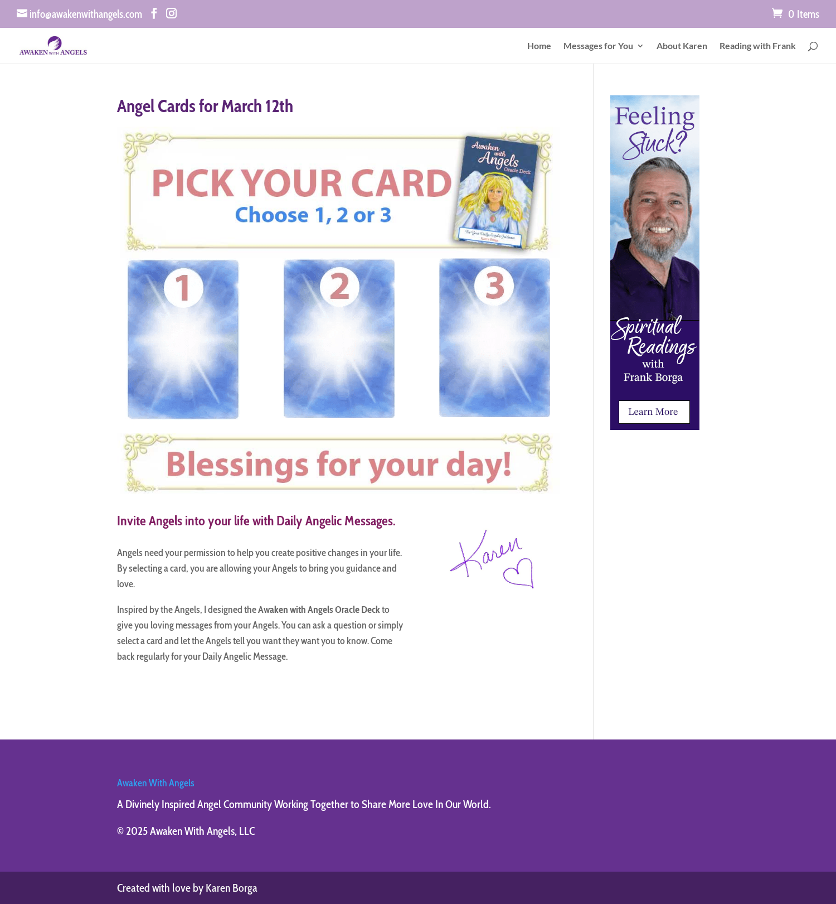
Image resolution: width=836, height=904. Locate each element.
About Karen (682, 46)
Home (539, 46)
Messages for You (598, 46)
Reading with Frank (758, 46)
